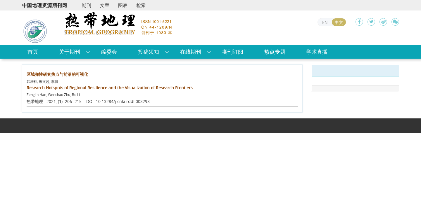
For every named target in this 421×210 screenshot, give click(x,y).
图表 (122, 5)
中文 (339, 22)
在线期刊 (190, 51)
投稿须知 (148, 51)
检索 (141, 5)
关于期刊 (69, 51)
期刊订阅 (232, 51)
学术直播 (316, 51)
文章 (104, 5)
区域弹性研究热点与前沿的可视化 (57, 74)
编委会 (109, 51)
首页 (32, 51)
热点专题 (274, 51)
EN (325, 22)
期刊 (86, 5)
